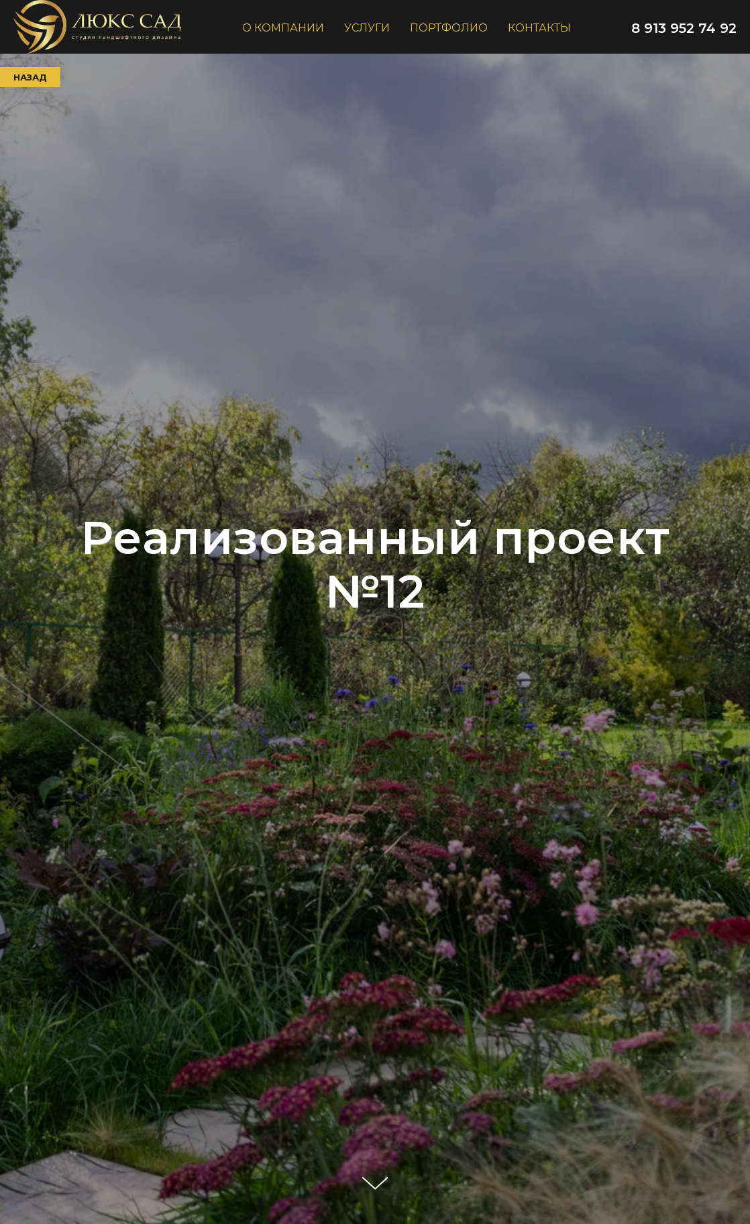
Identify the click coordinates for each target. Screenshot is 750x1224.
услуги (367, 27)
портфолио (449, 27)
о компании (283, 27)
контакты (539, 27)
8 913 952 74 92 (684, 28)
